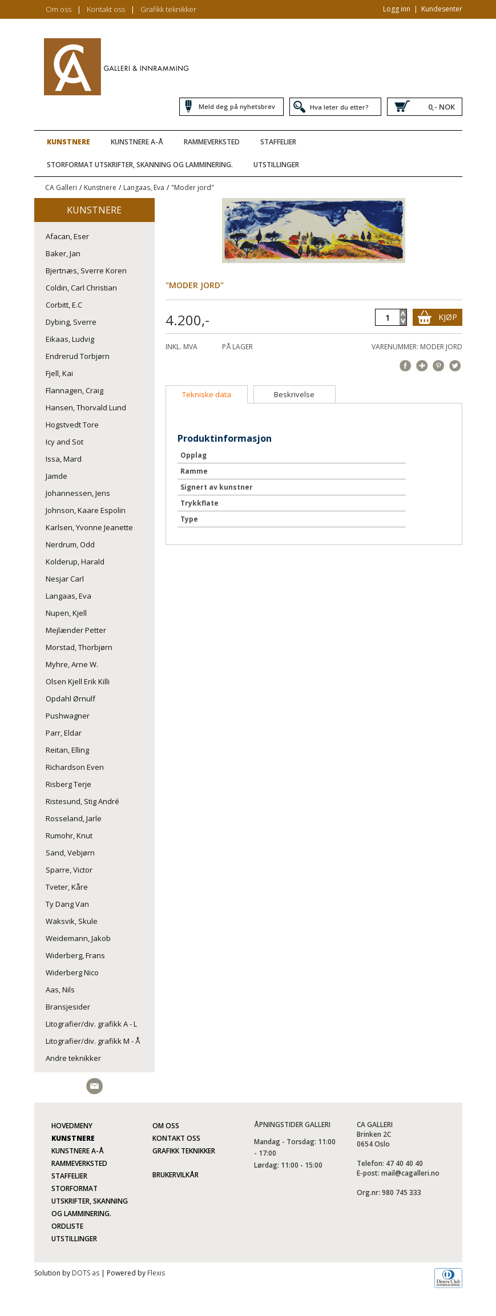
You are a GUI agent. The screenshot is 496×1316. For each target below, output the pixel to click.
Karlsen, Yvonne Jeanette (89, 527)
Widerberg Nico (72, 972)
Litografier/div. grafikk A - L (91, 1024)
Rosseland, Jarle (74, 818)
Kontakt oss (106, 9)
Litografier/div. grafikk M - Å (93, 1041)
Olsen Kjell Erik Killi (78, 681)
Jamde (56, 476)
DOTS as (85, 1273)
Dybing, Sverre (71, 322)
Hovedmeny (71, 1126)
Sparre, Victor (69, 870)
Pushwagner (68, 716)
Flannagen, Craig (74, 390)
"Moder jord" (192, 187)
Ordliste (67, 1226)
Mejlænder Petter (76, 630)
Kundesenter (441, 9)
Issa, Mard (64, 459)
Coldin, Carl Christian (81, 287)
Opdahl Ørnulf (70, 698)
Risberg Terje (68, 784)
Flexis (156, 1273)
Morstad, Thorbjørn (79, 647)
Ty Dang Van (67, 904)
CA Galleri (61, 187)
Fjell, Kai (59, 373)
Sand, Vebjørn (70, 852)
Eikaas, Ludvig (70, 339)
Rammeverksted (212, 142)
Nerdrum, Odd (70, 544)
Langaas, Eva (143, 187)
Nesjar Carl (65, 579)
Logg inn (396, 9)
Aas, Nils (60, 989)
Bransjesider (68, 1007)
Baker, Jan (63, 253)
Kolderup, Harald (75, 561)
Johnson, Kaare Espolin (86, 510)
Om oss (58, 9)
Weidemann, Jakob (78, 938)
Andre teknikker (73, 1058)
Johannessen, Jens (78, 493)
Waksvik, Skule (72, 921)
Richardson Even (75, 767)
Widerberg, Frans (75, 955)
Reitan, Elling (67, 750)
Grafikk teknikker (168, 9)
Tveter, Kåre (67, 887)
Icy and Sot (64, 442)
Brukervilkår (175, 1175)
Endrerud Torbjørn (78, 356)
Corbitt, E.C (64, 305)
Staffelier (278, 142)
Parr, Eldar (64, 733)
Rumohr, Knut (69, 835)
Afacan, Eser (67, 236)
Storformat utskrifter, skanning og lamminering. (140, 164)
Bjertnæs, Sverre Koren (86, 270)
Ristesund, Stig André (82, 801)
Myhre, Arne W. (72, 664)
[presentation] (207, 394)
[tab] (207, 394)
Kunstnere (68, 142)
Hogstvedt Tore (72, 424)
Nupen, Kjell (66, 613)
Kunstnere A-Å (137, 142)
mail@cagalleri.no (410, 1173)
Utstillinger (276, 164)
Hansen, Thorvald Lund (86, 407)
